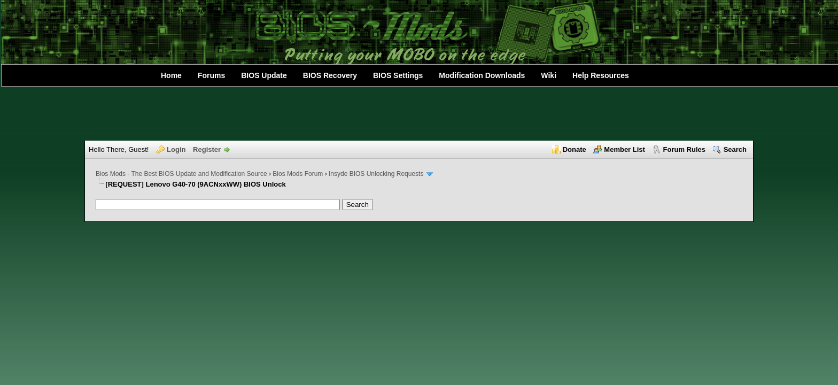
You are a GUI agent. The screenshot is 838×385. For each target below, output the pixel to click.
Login (176, 149)
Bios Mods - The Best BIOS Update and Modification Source (181, 174)
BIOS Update (264, 75)
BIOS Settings (398, 75)
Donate (574, 149)
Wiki (548, 75)
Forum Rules (684, 149)
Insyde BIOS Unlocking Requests (376, 174)
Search (735, 149)
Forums (211, 75)
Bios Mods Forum (298, 174)
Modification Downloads (482, 75)
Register (207, 149)
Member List (624, 149)
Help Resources (600, 75)
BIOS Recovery (330, 75)
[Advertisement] (419, 114)
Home (171, 75)
